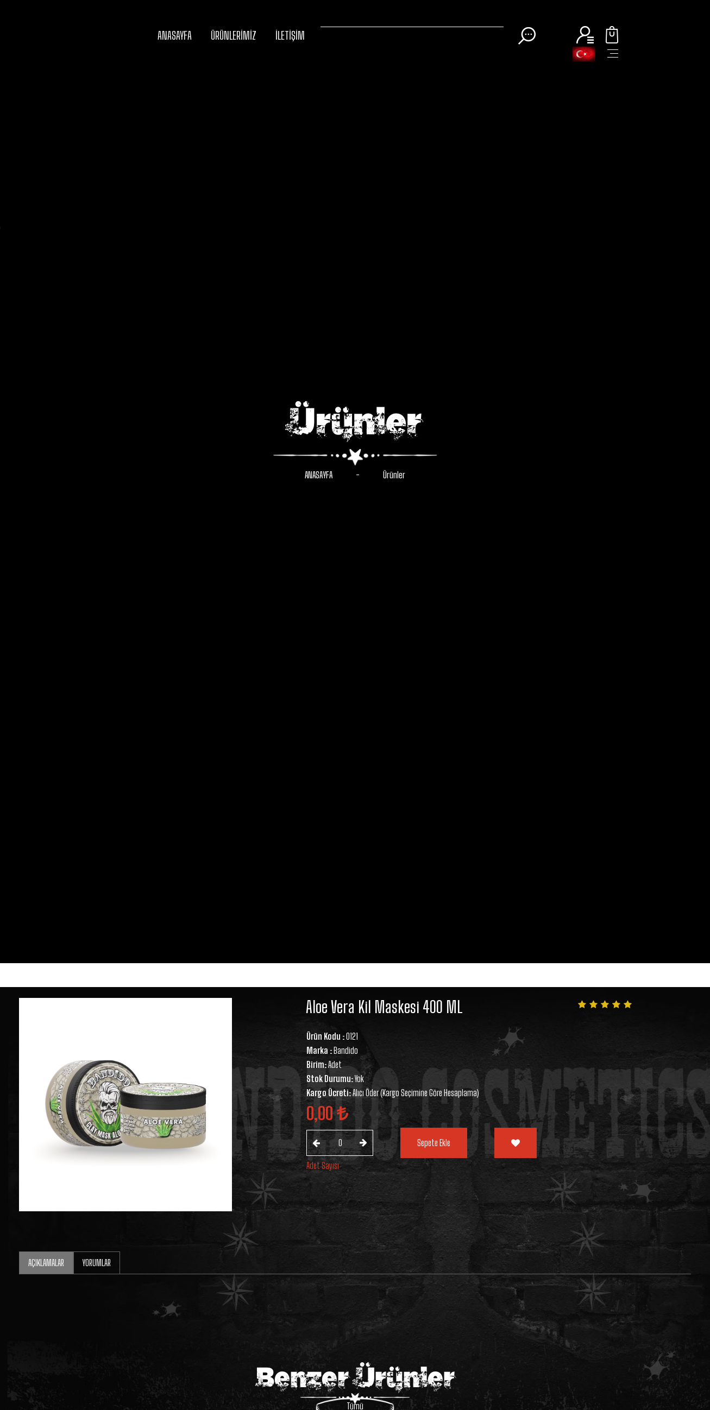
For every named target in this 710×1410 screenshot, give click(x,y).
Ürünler (394, 475)
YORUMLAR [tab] (97, 1262)
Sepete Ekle (433, 1142)
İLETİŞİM (290, 35)
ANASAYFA (175, 35)
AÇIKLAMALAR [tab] (46, 1262)
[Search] (412, 24)
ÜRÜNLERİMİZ (233, 35)
